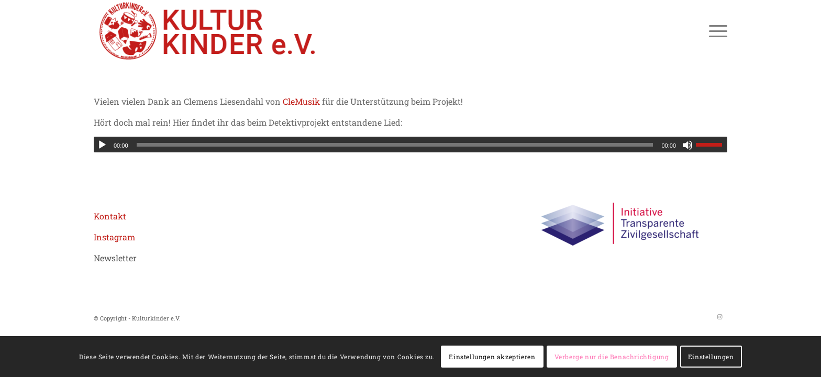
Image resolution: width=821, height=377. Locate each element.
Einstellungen (711, 356)
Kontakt (110, 215)
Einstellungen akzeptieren (492, 356)
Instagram (114, 236)
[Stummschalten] (687, 145)
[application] (410, 144)
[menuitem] (714, 31)
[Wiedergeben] (102, 145)
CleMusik (301, 101)
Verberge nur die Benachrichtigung (611, 356)
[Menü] (714, 31)
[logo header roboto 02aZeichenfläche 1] (208, 31)
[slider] (395, 145)
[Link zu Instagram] (719, 317)
